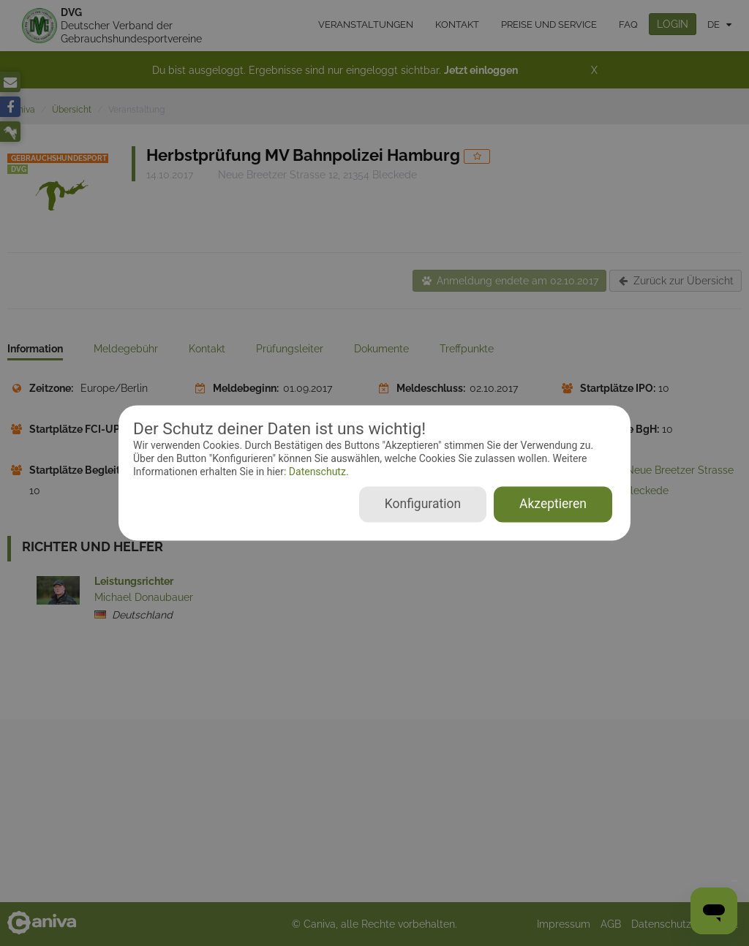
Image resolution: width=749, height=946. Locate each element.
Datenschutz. (317, 471)
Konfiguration (423, 504)
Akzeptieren (553, 504)
